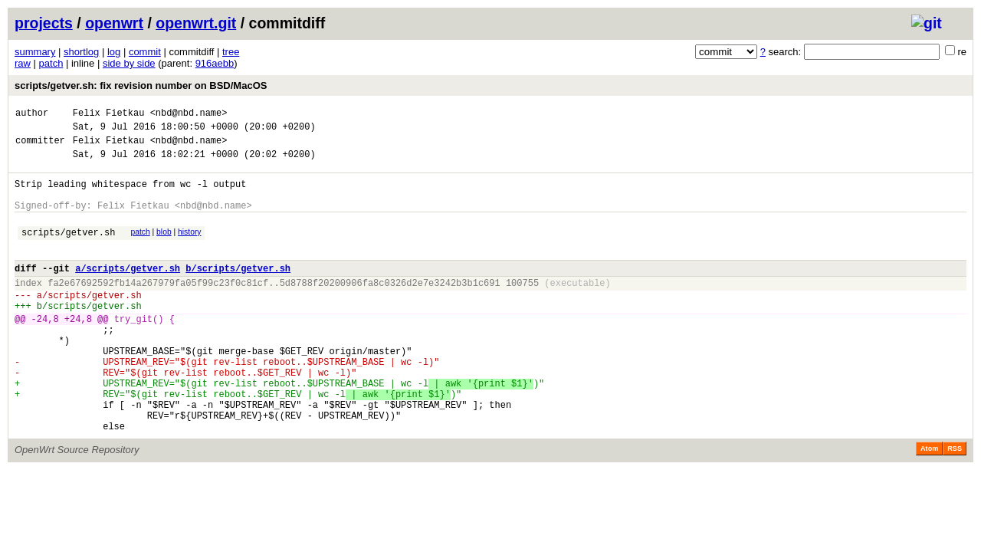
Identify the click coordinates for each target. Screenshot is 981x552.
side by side (129, 63)
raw (23, 63)
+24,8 (78, 350)
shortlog (81, 52)
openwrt (114, 23)
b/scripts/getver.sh (237, 290)
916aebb (215, 63)
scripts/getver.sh (68, 250)
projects (44, 23)
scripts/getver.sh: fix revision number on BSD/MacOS (141, 85)
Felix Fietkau (109, 114)
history (189, 248)
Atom (929, 504)
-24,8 (45, 350)
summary (35, 52)
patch (51, 63)
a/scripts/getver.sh (127, 290)
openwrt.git (196, 23)
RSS (954, 504)
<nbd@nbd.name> (189, 114)
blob (164, 248)
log (113, 52)
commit (145, 52)
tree (230, 52)
